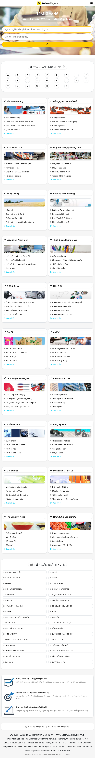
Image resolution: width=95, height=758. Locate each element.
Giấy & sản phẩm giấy (17, 240)
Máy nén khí (57, 452)
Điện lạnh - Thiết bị (60, 487)
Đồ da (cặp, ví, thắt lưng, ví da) (19, 398)
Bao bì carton (11, 360)
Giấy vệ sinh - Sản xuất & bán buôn (21, 264)
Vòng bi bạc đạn (59, 449)
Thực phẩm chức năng (15, 444)
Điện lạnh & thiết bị (63, 470)
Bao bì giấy (10, 268)
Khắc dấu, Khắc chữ (60, 222)
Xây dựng (9, 662)
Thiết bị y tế (11, 449)
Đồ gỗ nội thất (58, 125)
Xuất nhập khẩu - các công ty (18, 163)
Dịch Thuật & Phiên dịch (62, 218)
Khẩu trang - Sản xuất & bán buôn (20, 125)
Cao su (54, 578)
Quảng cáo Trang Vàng (60, 726)
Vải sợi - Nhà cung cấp (61, 176)
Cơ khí (56, 332)
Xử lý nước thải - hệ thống (17, 495)
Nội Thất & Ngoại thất (14, 628)
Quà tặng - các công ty (15, 394)
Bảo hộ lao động (15, 101)
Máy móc (55, 617)
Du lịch (8, 600)
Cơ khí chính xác (59, 352)
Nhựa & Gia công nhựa (64, 516)
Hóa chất (57, 286)
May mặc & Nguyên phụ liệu (67, 147)
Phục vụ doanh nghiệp (64, 193)
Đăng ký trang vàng (32, 678)
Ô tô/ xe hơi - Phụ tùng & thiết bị (20, 302)
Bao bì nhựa (11, 356)
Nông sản (10, 210)
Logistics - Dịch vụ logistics (17, 171)
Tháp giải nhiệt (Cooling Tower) (65, 499)
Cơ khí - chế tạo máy (61, 356)
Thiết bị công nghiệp (61, 441)
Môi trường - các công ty (16, 487)
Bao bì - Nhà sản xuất (15, 348)
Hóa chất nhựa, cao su (62, 314)
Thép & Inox (10, 645)
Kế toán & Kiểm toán (61, 214)
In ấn (54, 611)
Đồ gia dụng (10, 595)
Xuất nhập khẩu (14, 147)
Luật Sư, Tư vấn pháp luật (63, 210)
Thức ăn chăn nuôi (14, 218)
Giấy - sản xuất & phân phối (18, 256)
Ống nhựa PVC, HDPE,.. (62, 545)
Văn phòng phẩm (59, 268)
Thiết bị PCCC (58, 406)
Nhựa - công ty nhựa (61, 533)
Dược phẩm (11, 441)
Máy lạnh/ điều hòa (60, 491)
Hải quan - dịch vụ (13, 176)
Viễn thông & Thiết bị (61, 656)
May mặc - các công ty (61, 163)
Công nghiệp (59, 424)
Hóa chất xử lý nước (61, 310)
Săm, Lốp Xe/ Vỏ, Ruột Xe (16, 310)
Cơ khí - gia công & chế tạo (63, 348)
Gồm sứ (9, 545)
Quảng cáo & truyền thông (17, 639)
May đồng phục (59, 168)
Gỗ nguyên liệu (58, 117)
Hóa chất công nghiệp (61, 306)
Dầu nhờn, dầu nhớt (14, 314)
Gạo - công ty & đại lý (15, 214)
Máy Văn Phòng (59, 256)
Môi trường (12, 470)
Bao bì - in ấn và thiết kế (16, 352)
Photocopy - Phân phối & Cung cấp (67, 260)
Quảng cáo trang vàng (32, 692)
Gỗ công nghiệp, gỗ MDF (63, 129)
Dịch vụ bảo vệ (58, 402)
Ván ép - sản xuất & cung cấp (64, 121)
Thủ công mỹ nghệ (16, 516)
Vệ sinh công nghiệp (14, 499)
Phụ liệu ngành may (61, 171)
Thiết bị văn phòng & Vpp (65, 240)
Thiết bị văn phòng (60, 264)
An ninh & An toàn (62, 378)
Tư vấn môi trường (14, 491)
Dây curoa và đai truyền (62, 444)
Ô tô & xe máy (14, 286)
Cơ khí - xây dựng (59, 360)
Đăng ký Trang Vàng (36, 726)
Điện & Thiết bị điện (13, 589)
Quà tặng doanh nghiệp (18, 378)
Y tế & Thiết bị (13, 424)
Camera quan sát (59, 394)
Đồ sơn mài (11, 541)
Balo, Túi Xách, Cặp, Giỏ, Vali (18, 406)
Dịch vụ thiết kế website (31, 707)
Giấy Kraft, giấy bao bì (15, 260)
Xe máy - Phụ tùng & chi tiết (18, 306)
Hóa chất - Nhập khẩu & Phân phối (67, 302)
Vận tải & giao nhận (60, 600)
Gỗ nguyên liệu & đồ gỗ (65, 101)
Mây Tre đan (11, 537)
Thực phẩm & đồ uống (14, 651)
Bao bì (10, 332)
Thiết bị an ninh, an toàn (62, 398)
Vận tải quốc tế (12, 168)
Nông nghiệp (13, 193)
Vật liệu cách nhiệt (60, 495)
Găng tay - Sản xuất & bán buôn (19, 121)
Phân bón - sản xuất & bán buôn (20, 222)
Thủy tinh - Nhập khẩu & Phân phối (21, 402)
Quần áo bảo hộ (13, 129)
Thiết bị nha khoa (13, 452)
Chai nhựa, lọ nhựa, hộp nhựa (65, 537)
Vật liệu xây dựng (12, 656)
